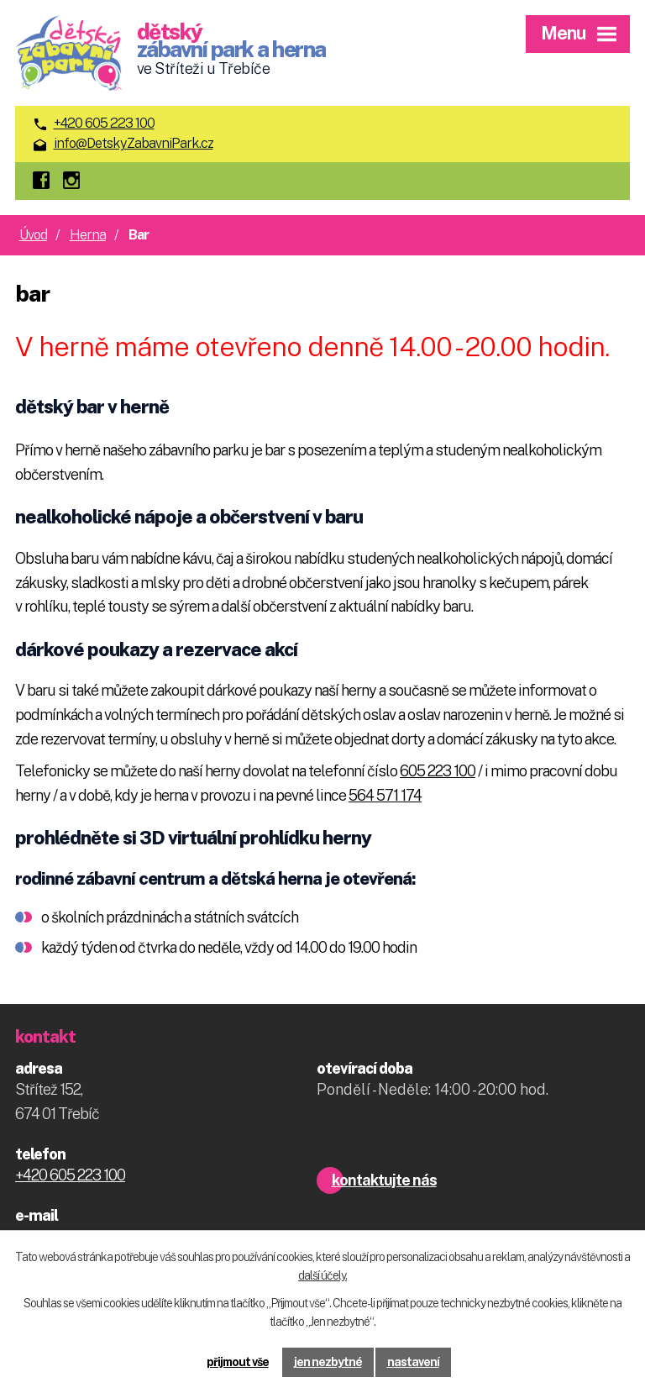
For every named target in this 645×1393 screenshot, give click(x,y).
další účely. (322, 1276)
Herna (88, 235)
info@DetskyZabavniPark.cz (133, 143)
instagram (75, 181)
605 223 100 (437, 771)
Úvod (33, 235)
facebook (45, 181)
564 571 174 (385, 795)
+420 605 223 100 (104, 123)
